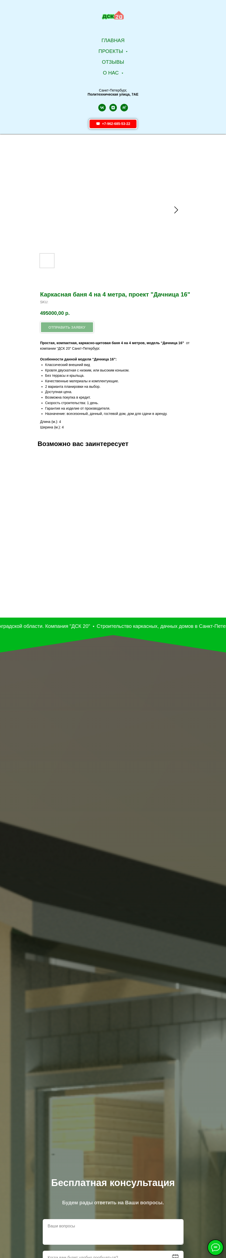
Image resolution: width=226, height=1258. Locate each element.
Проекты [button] (111, 51)
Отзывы (113, 62)
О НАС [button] (111, 73)
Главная (113, 40)
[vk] (102, 107)
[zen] (113, 107)
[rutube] (124, 107)
